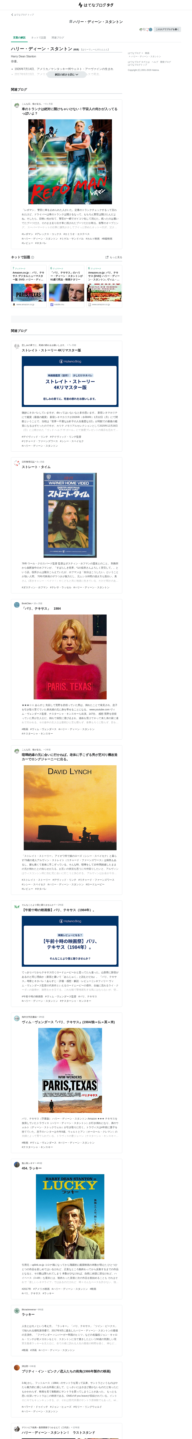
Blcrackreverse (29, 1309)
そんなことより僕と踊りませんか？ (39, 905)
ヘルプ (155, 62)
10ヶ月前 (38, 603)
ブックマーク (19, 268)
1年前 (48, 749)
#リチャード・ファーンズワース (40, 441)
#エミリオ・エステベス (77, 234)
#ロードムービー (95, 884)
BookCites (27, 603)
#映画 (25, 729)
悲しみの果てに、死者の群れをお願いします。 (44, 345)
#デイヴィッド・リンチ (35, 436)
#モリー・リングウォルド (88, 1406)
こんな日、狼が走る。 (32, 104)
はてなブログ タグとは (139, 62)
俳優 (14, 61)
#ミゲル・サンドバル (72, 238)
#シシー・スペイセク (72, 441)
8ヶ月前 (40, 462)
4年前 (39, 1163)
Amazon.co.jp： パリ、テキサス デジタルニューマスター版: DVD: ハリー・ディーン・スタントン (28, 276)
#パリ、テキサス (87, 996)
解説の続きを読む (66, 74)
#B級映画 (107, 238)
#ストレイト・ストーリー (36, 879)
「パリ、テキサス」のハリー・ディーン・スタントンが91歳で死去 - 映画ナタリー (66, 276)
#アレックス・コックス (48, 234)
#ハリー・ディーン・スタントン (40, 238)
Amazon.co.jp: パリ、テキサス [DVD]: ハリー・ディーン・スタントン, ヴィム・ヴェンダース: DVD (104, 276)
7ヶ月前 (72, 345)
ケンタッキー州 (61, 68)
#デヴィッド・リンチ (64, 879)
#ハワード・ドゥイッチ (35, 1406)
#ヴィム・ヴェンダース (43, 729)
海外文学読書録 (29, 1017)
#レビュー (27, 243)
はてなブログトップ (137, 65)
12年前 (76, 1427)
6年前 (41, 1309)
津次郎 (25, 1366)
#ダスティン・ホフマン (35, 587)
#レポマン (27, 234)
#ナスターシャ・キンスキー (37, 733)
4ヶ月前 (49, 104)
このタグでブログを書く (167, 29)
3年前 (41, 1017)
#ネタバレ (41, 243)
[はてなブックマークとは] (32, 257)
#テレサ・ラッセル (60, 587)
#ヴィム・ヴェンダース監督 (60, 996)
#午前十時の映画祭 (32, 996)
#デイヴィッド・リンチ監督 (65, 436)
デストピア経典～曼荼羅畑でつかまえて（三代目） (46, 1427)
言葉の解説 (19, 37)
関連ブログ (58, 37)
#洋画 (33, 1350)
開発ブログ (165, 62)
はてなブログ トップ (22, 14)
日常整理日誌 (28, 462)
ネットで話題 (38, 37)
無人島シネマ (28, 1163)
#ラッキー (48, 1293)
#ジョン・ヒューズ (60, 1406)
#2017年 (26, 1288)
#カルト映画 (93, 238)
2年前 (60, 905)
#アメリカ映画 (41, 1288)
